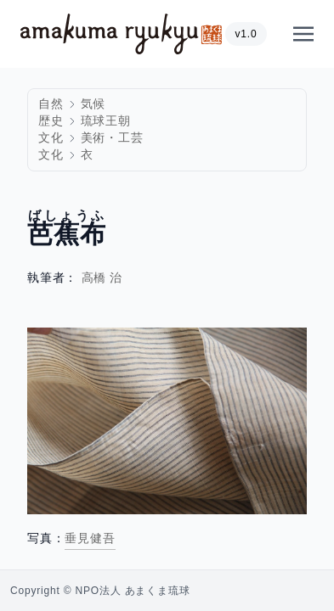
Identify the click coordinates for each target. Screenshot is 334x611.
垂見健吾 (90, 538)
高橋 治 (102, 278)
